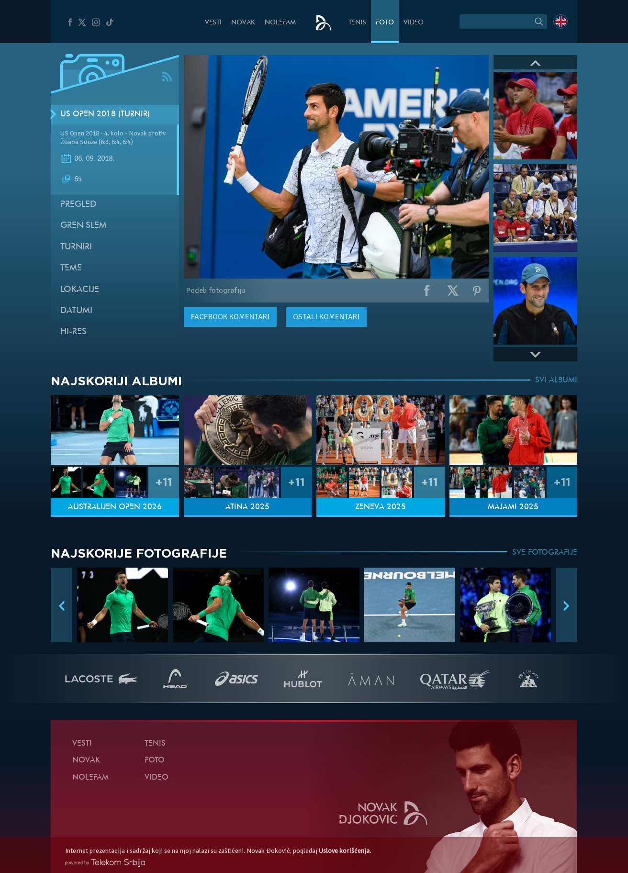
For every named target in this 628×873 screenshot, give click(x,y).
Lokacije (79, 289)
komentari (230, 317)
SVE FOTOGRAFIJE (544, 553)
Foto (385, 22)
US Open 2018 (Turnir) (105, 114)
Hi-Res (73, 331)
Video (414, 22)
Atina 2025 (247, 507)
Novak (243, 22)
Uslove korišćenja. (345, 851)
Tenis (357, 22)
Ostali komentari (326, 317)
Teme (71, 268)
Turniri (76, 247)
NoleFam (280, 22)
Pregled (78, 204)
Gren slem (83, 225)
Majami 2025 (513, 507)
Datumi (76, 310)
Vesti (213, 22)
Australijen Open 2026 (115, 507)
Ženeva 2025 (380, 507)
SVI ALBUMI (556, 380)
